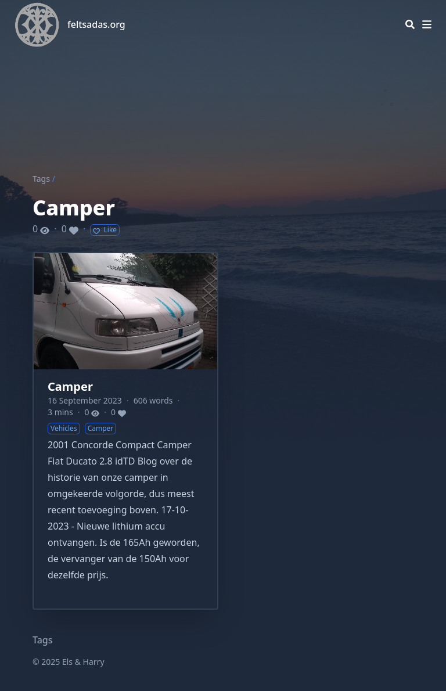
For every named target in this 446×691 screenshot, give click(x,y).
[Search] (410, 24)
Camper (70, 386)
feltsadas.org (96, 24)
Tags (41, 178)
